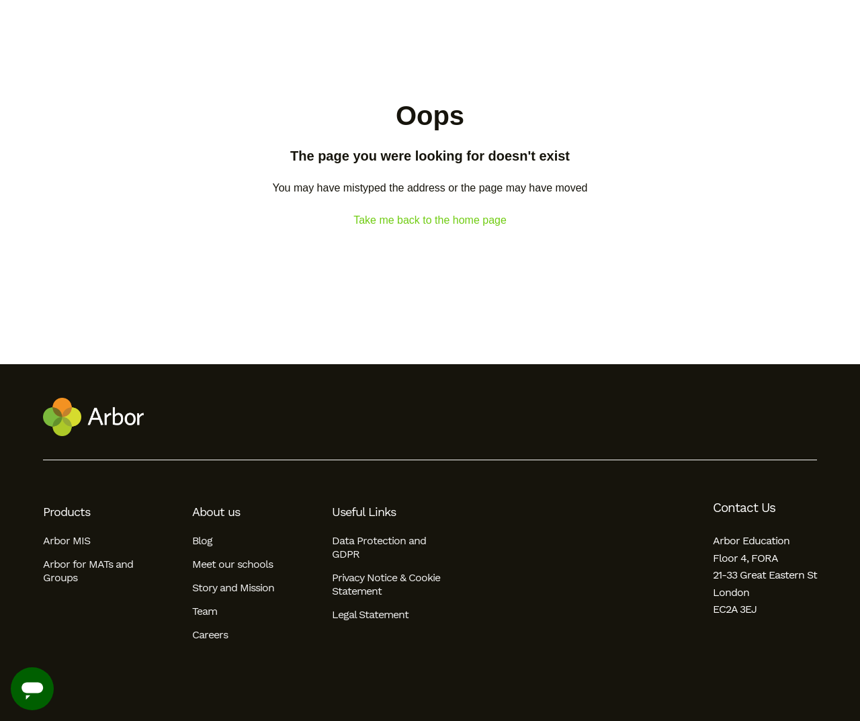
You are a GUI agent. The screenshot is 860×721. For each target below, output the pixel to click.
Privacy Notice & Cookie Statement (386, 584)
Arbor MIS (66, 540)
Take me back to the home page (430, 220)
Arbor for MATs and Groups (88, 571)
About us (216, 512)
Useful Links (364, 512)
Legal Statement (370, 614)
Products (66, 512)
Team (204, 611)
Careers (210, 634)
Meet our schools (232, 564)
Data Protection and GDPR (379, 547)
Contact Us (744, 508)
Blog (202, 540)
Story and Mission (233, 587)
